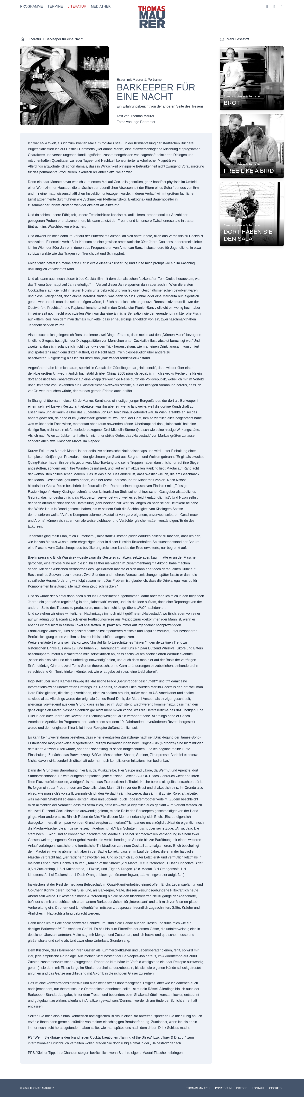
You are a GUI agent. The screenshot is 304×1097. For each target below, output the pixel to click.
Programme (31, 6)
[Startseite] (22, 39)
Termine (55, 6)
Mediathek (101, 6)
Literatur (76, 6)
